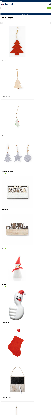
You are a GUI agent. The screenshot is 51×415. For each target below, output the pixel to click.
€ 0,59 (4, 227)
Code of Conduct (29, 391)
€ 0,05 (4, 52)
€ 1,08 (4, 377)
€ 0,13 (4, 110)
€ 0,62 (29, 227)
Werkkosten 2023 (29, 389)
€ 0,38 (29, 139)
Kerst (12, 11)
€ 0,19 (29, 52)
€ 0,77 (4, 318)
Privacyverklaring (28, 414)
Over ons (27, 388)
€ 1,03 (29, 377)
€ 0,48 (29, 256)
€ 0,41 (29, 169)
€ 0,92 (29, 348)
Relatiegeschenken (7, 11)
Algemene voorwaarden (20, 414)
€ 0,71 (4, 287)
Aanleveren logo (29, 395)
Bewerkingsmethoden (30, 394)
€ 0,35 (4, 139)
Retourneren (2, 406)
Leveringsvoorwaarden (30, 392)
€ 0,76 (29, 316)
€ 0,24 (4, 81)
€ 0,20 (29, 81)
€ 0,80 (4, 347)
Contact (1, 403)
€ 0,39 (4, 169)
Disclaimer (33, 414)
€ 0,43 (29, 198)
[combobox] (23, 8)
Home (1, 11)
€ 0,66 (4, 256)
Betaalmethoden (3, 405)
